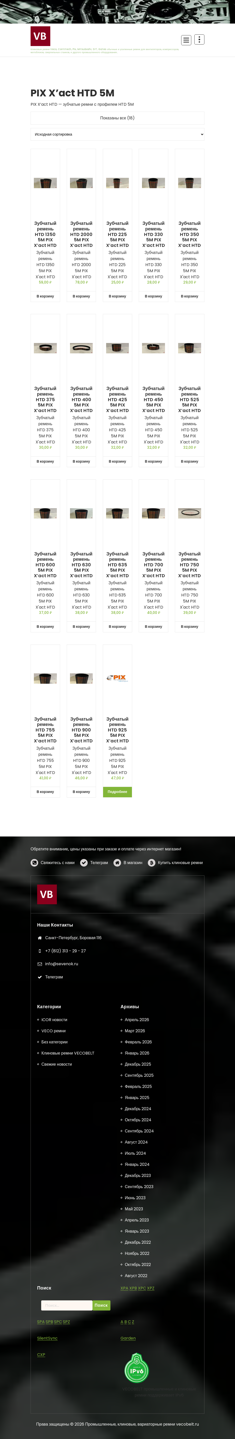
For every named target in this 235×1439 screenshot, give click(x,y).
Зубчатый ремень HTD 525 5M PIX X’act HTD (189, 399)
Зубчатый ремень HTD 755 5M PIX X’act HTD (45, 730)
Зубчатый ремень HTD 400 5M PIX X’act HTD (81, 399)
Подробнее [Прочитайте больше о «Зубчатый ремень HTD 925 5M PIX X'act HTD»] (117, 791)
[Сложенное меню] (186, 40)
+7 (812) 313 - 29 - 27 (65, 1058)
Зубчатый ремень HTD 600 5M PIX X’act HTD (45, 564)
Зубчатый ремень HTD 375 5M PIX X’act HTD (45, 399)
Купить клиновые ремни (180, 883)
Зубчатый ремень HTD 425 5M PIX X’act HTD (117, 399)
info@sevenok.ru (61, 1071)
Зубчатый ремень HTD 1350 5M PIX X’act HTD (45, 234)
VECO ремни (53, 1428)
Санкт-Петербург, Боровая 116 (73, 1045)
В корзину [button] (45, 296)
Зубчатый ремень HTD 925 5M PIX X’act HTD (117, 730)
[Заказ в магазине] (117, 134)
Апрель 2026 (137, 1417)
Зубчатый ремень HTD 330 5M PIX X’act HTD (153, 234)
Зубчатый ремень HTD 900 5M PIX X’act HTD (81, 730)
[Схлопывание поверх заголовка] (199, 39)
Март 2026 (135, 1428)
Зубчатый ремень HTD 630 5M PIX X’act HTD (81, 564)
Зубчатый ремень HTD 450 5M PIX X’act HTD (153, 399)
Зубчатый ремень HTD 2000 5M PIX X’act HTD (81, 234)
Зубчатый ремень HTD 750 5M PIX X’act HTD (189, 564)
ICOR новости (54, 1417)
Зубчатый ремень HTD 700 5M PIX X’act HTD (153, 564)
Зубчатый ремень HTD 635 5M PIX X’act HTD (117, 564)
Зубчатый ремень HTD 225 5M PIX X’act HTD (117, 234)
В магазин (133, 883)
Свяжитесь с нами (58, 883)
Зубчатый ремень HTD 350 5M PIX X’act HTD (189, 234)
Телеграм (99, 883)
